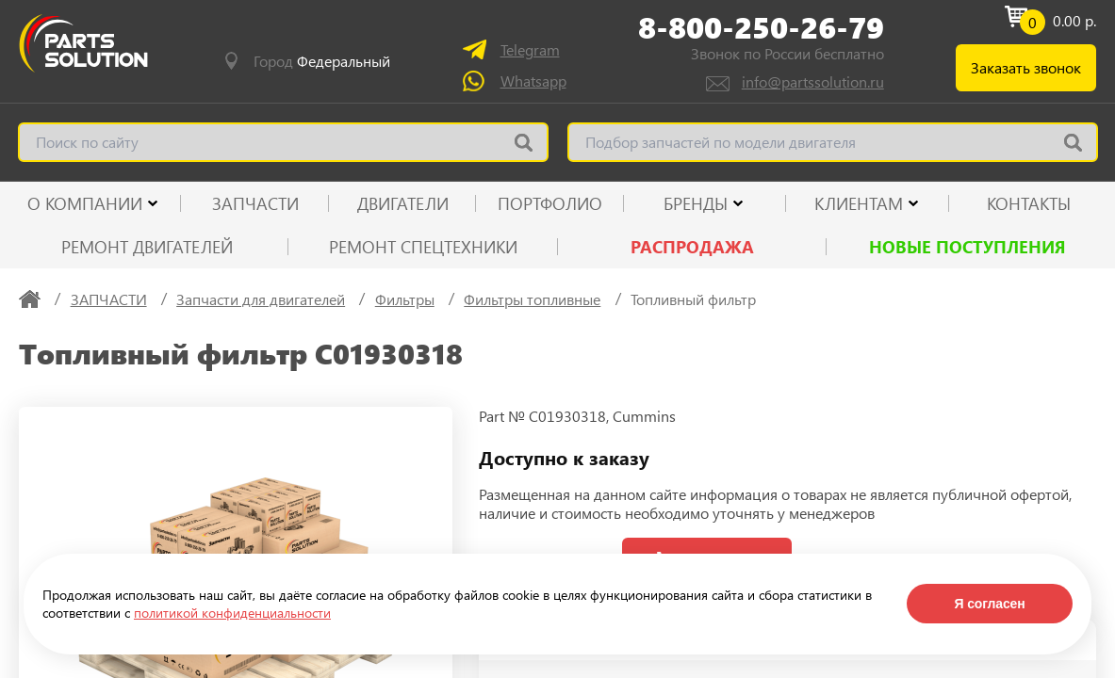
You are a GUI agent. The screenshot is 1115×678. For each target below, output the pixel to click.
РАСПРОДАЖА (692, 246)
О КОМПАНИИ (84, 203)
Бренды (696, 203)
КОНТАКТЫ (1029, 203)
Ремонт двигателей (147, 246)
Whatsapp (533, 80)
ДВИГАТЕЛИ (403, 203)
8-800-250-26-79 (761, 27)
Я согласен (989, 603)
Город (322, 61)
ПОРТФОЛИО (550, 203)
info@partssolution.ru (813, 81)
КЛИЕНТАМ (858, 203)
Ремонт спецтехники (423, 246)
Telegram (530, 49)
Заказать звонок (1026, 67)
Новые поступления (967, 246)
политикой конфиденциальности (232, 613)
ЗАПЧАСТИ (255, 203)
